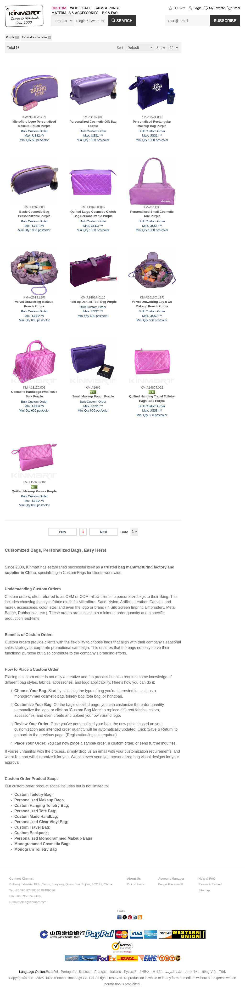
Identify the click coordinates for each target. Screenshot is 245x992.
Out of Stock (135, 884)
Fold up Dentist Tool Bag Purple (93, 302)
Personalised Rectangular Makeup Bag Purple (152, 124)
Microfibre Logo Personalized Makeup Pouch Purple (34, 124)
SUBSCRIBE (225, 21)
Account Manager (171, 878)
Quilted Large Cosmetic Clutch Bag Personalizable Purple (93, 214)
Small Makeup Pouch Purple (93, 396)
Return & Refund (210, 884)
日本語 (157, 972)
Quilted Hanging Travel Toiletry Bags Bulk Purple (152, 399)
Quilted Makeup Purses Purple (34, 491)
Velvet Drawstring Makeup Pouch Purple (34, 304)
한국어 (144, 972)
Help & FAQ (207, 878)
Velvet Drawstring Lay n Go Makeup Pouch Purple (152, 304)
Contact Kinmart (21, 878)
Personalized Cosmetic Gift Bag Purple (93, 124)
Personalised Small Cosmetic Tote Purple (151, 214)
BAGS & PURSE (107, 8)
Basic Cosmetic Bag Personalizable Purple (34, 214)
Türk (222, 972)
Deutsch (85, 972)
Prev (62, 532)
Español (52, 972)
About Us (134, 878)
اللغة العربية (174, 972)
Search (122, 20)
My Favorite (217, 8)
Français (100, 972)
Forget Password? (171, 884)
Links (121, 911)
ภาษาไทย (192, 972)
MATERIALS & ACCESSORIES (74, 13)
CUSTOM (58, 8)
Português (68, 972)
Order (236, 8)
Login (197, 8)
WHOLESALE (80, 8)
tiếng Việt (209, 972)
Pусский (130, 972)
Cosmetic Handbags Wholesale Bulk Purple (34, 394)
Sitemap (204, 890)
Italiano (115, 972)
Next (103, 532)
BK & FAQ (110, 13)
